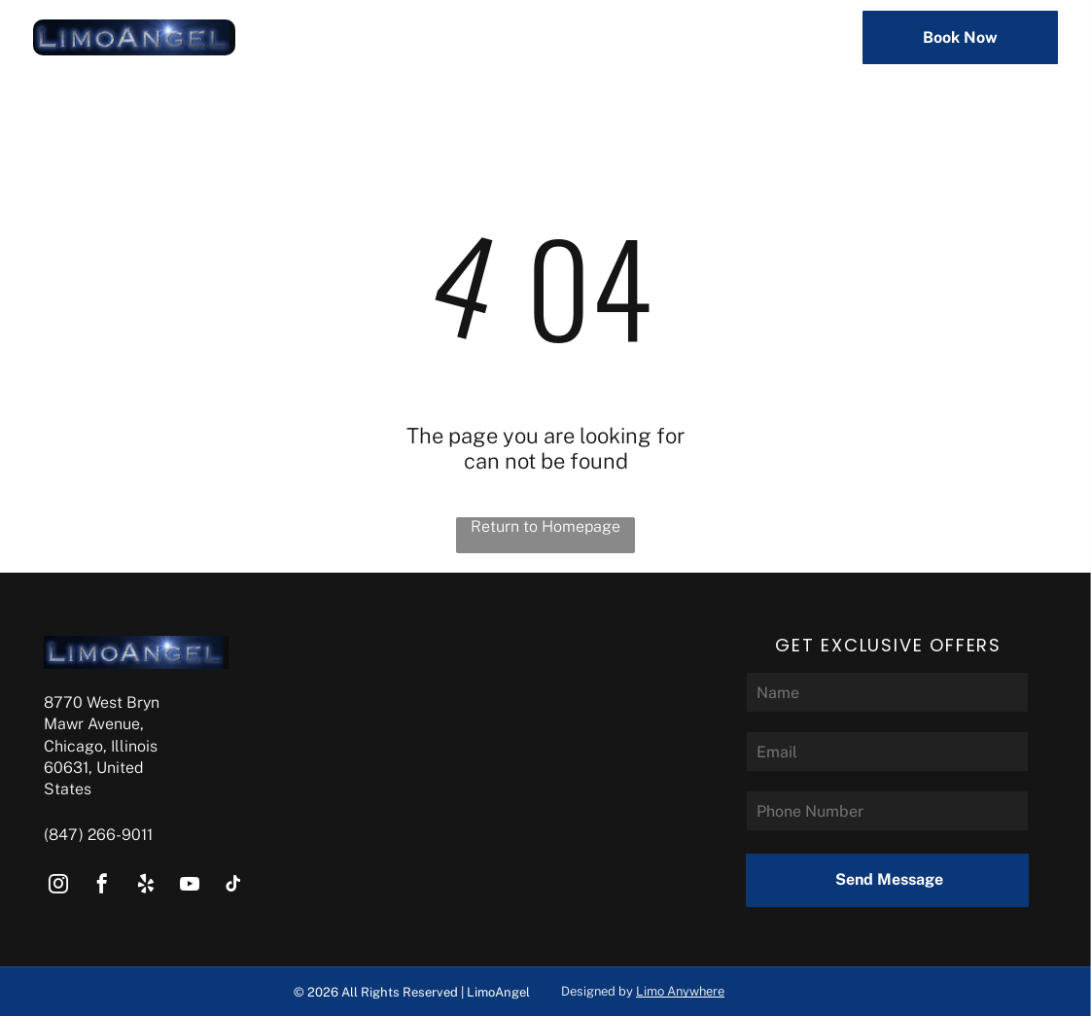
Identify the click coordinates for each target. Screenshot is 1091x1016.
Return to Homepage (545, 526)
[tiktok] (233, 886)
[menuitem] (401, 37)
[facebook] (102, 886)
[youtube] (189, 886)
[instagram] (58, 886)
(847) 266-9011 (98, 834)
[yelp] (145, 886)
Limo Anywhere (680, 991)
